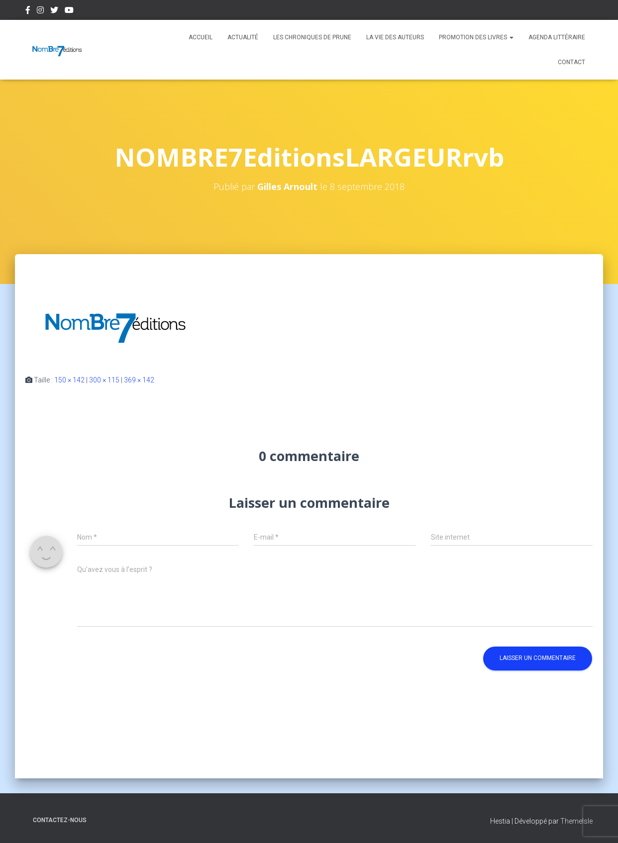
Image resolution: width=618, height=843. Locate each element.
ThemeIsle (576, 821)
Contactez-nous (60, 820)
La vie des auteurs (395, 37)
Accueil (200, 37)
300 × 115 (104, 380)
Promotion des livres (476, 37)
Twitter (54, 11)
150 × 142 (69, 380)
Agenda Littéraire (556, 37)
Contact (571, 62)
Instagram (40, 11)
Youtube (69, 11)
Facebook (27, 11)
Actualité (242, 37)
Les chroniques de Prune (312, 37)
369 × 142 (139, 380)
